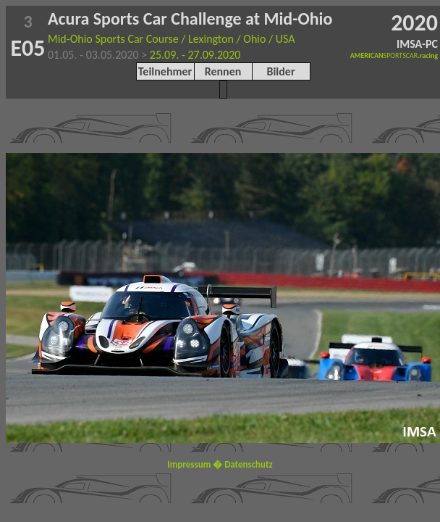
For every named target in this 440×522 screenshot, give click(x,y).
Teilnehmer (165, 71)
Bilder (280, 71)
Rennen (223, 71)
